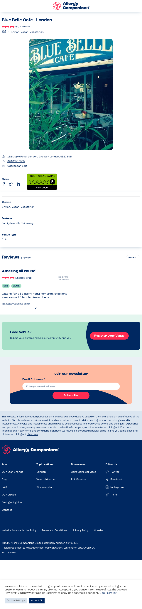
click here (55, 431)
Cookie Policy (107, 593)
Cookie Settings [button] (16, 600)
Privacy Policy (80, 530)
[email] (71, 386)
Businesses (78, 464)
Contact (7, 510)
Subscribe (71, 395)
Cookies (98, 530)
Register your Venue (109, 335)
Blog (4, 479)
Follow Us (111, 464)
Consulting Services (83, 472)
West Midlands (45, 479)
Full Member (79, 479)
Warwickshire (45, 487)
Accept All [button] (36, 600)
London (41, 472)
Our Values (9, 494)
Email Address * (33, 379)
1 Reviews (25, 27)
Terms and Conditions (54, 530)
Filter (133, 257)
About (6, 464)
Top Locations (44, 464)
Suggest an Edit (17, 166)
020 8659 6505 (16, 161)
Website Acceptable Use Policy (19, 530)
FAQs (5, 487)
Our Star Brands (12, 472)
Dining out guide (12, 502)
